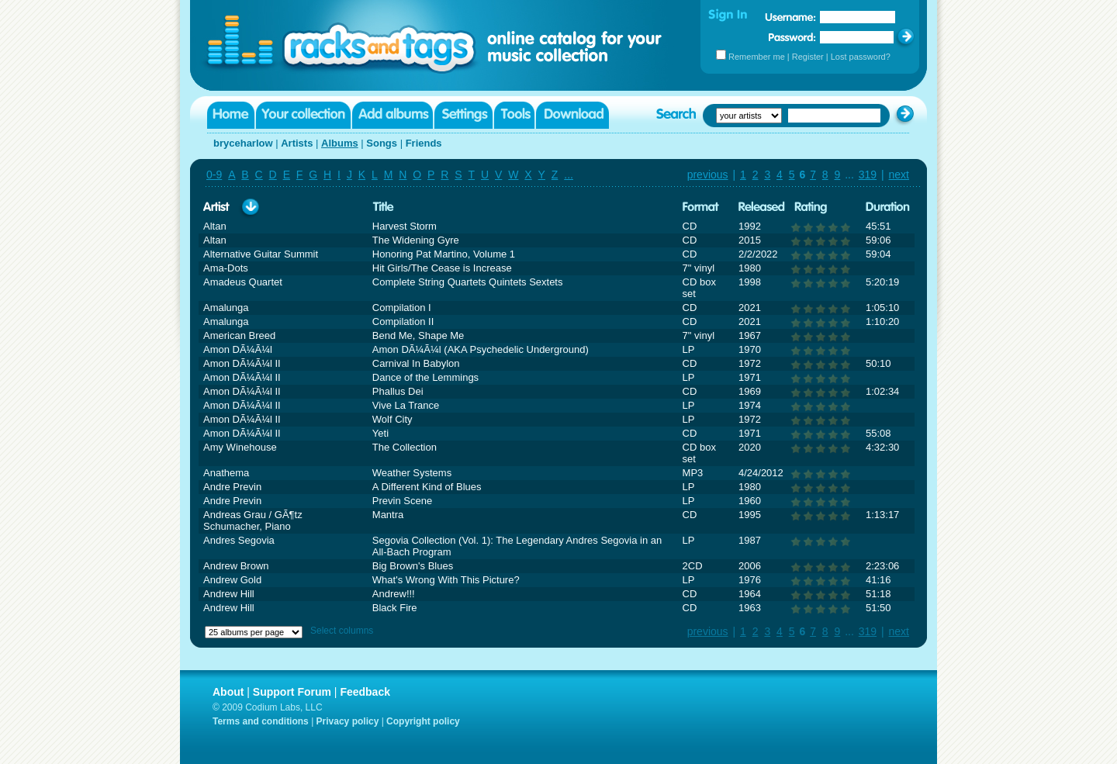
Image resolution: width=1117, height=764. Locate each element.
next (899, 174)
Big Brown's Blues (412, 566)
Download (572, 115)
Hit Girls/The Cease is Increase (442, 268)
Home (230, 115)
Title (383, 207)
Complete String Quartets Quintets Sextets (467, 282)
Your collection (303, 115)
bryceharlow (243, 143)
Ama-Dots (225, 268)
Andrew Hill (228, 594)
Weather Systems (411, 473)
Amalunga (226, 307)
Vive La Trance (405, 405)
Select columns (341, 630)
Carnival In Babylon (416, 363)
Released (761, 207)
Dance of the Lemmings (425, 377)
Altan (215, 226)
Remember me (756, 56)
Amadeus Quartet (242, 282)
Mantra (387, 514)
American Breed (239, 335)
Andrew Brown (236, 566)
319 (868, 174)
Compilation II (403, 321)
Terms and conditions (261, 721)
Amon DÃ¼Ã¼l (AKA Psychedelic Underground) (480, 349)
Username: (790, 17)
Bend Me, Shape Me (418, 335)
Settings (463, 115)
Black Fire (394, 608)
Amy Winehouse (240, 447)
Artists (297, 143)
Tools (514, 115)
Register (808, 56)
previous (707, 174)
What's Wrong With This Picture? (446, 580)
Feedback (365, 692)
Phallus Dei (398, 391)
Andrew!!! (393, 594)
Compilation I (401, 307)
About (228, 692)
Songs (381, 143)
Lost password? (860, 56)
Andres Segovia (239, 540)
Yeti (380, 433)
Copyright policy (423, 721)
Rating (810, 207)
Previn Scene (402, 500)
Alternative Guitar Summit (260, 254)
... (568, 174)
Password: (792, 37)
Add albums (392, 115)
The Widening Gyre (415, 240)
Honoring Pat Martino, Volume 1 (443, 254)
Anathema (226, 473)
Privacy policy (347, 721)
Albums (339, 143)
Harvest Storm (404, 226)
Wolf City (392, 419)
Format (701, 207)
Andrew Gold (232, 580)
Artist (216, 207)
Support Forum (292, 692)
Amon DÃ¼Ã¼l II (242, 363)
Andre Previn (232, 487)
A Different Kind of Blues (427, 487)
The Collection (404, 447)
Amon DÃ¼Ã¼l (237, 349)
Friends (424, 143)
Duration (888, 207)
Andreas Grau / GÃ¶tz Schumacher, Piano (253, 520)
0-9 (214, 174)
